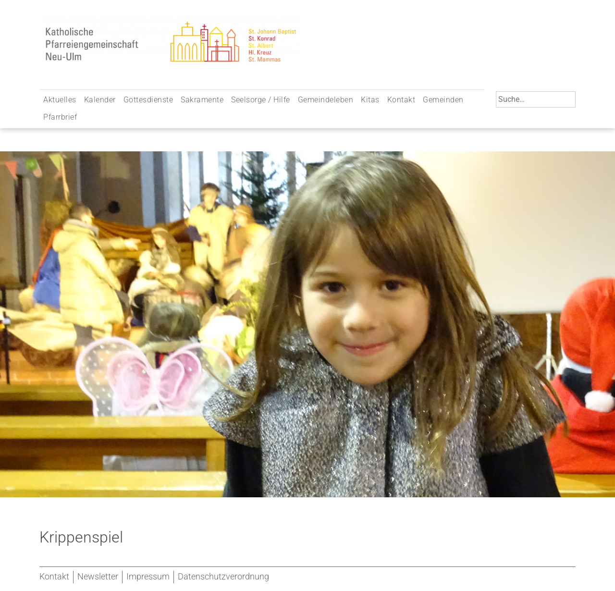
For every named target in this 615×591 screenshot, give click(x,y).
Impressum (148, 576)
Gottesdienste (148, 99)
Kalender (100, 99)
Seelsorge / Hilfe (260, 99)
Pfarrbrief (60, 117)
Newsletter (97, 576)
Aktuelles (59, 99)
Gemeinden (443, 99)
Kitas (370, 99)
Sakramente (202, 99)
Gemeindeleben (326, 99)
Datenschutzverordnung (223, 576)
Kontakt (401, 99)
